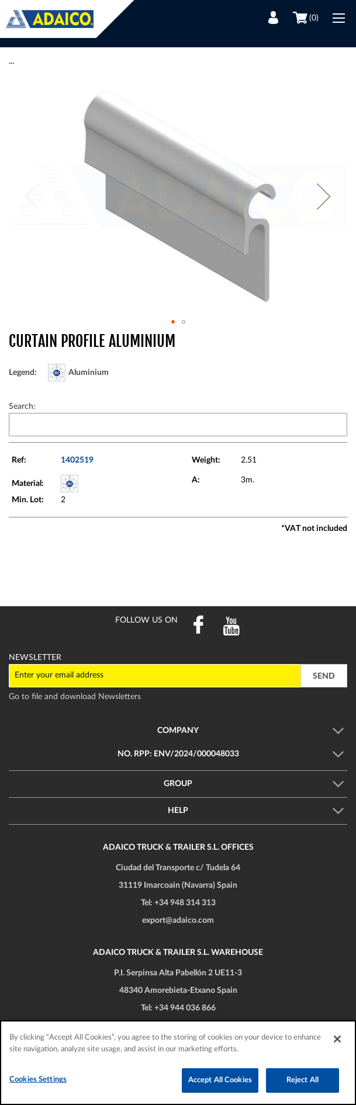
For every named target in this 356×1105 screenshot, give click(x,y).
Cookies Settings (38, 1079)
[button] (323, 196)
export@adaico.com (178, 920)
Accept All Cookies (220, 1080)
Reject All (302, 1080)
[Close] (337, 1039)
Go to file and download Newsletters (75, 697)
